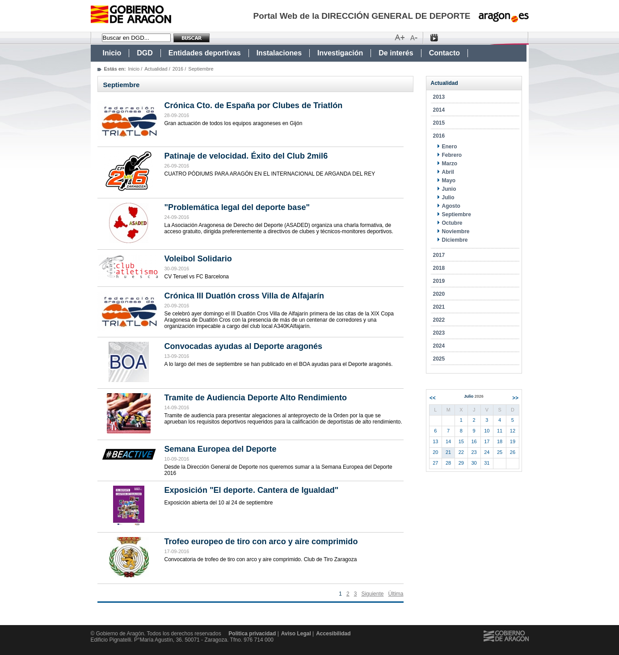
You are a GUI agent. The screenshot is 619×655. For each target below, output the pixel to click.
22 (461, 452)
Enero (449, 146)
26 (512, 452)
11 (499, 430)
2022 (439, 320)
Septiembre (456, 214)
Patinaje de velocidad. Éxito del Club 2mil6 (246, 155)
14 (448, 441)
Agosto (451, 206)
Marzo (450, 163)
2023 (439, 333)
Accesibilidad (333, 633)
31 (486, 463)
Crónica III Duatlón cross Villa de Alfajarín (244, 295)
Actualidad (155, 68)
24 (486, 452)
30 (474, 463)
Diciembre (455, 240)
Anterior (432, 397)
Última (395, 594)
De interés (396, 53)
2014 (439, 110)
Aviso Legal (296, 633)
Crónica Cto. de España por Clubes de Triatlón (253, 105)
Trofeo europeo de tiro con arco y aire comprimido (261, 541)
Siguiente (372, 594)
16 (474, 441)
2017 (439, 255)
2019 (439, 281)
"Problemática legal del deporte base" (237, 207)
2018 (439, 268)
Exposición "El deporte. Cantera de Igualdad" (251, 490)
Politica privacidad (252, 633)
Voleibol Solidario (198, 258)
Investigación (340, 53)
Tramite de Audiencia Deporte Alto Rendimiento (255, 397)
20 (435, 452)
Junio (449, 189)
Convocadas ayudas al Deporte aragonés (243, 346)
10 (486, 430)
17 (486, 441)
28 (448, 463)
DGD (145, 53)
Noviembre (456, 231)
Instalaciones (279, 53)
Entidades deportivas (204, 53)
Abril (448, 172)
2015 (439, 123)
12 (512, 430)
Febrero (452, 155)
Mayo (449, 180)
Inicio (112, 53)
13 (435, 441)
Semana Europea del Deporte (220, 449)
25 (499, 452)
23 (474, 452)
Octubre (452, 223)
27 (435, 463)
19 (512, 441)
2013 (439, 97)
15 (461, 441)
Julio (448, 197)
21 (448, 452)
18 (499, 441)
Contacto (444, 53)
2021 (439, 307)
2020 (439, 294)
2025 (439, 359)
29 (461, 463)
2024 (439, 346)
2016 (178, 68)
